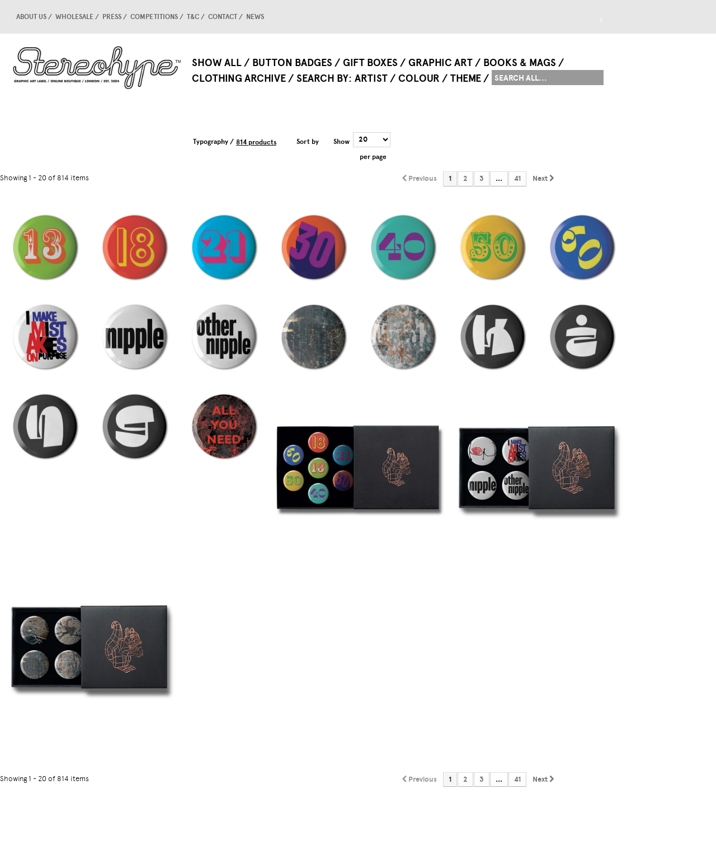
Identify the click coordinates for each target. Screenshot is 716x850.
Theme (465, 78)
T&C (193, 17)
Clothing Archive (239, 78)
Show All (217, 63)
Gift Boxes (370, 63)
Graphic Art (440, 63)
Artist (371, 78)
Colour (419, 78)
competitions (154, 17)
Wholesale (74, 17)
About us (31, 17)
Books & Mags (519, 63)
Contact (222, 17)
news (255, 17)
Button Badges (292, 63)
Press (111, 17)
